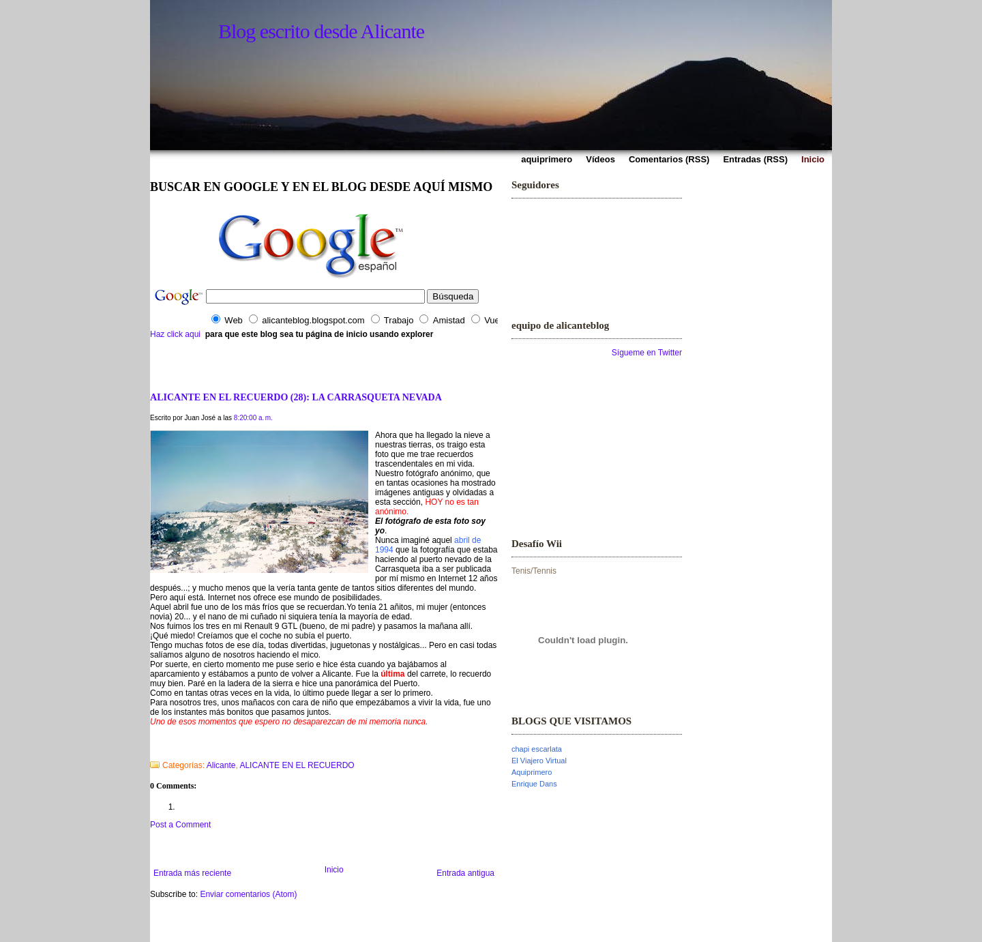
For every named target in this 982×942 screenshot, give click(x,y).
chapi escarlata (536, 749)
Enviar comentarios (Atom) (248, 894)
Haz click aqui (175, 334)
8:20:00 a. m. (253, 418)
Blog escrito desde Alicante (321, 31)
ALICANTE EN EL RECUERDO (296, 765)
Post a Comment (180, 824)
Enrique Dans (534, 784)
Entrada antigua (465, 873)
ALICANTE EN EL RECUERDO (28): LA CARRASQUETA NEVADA (296, 397)
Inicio (334, 869)
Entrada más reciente (192, 873)
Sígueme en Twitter (647, 352)
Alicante (221, 765)
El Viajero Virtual (539, 760)
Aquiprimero (531, 772)
